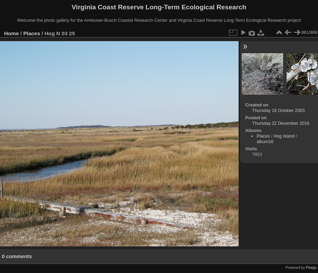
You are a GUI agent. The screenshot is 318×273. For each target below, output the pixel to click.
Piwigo (311, 267)
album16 (265, 141)
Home (11, 33)
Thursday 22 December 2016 (280, 123)
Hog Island (284, 136)
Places (31, 33)
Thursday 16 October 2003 (278, 110)
